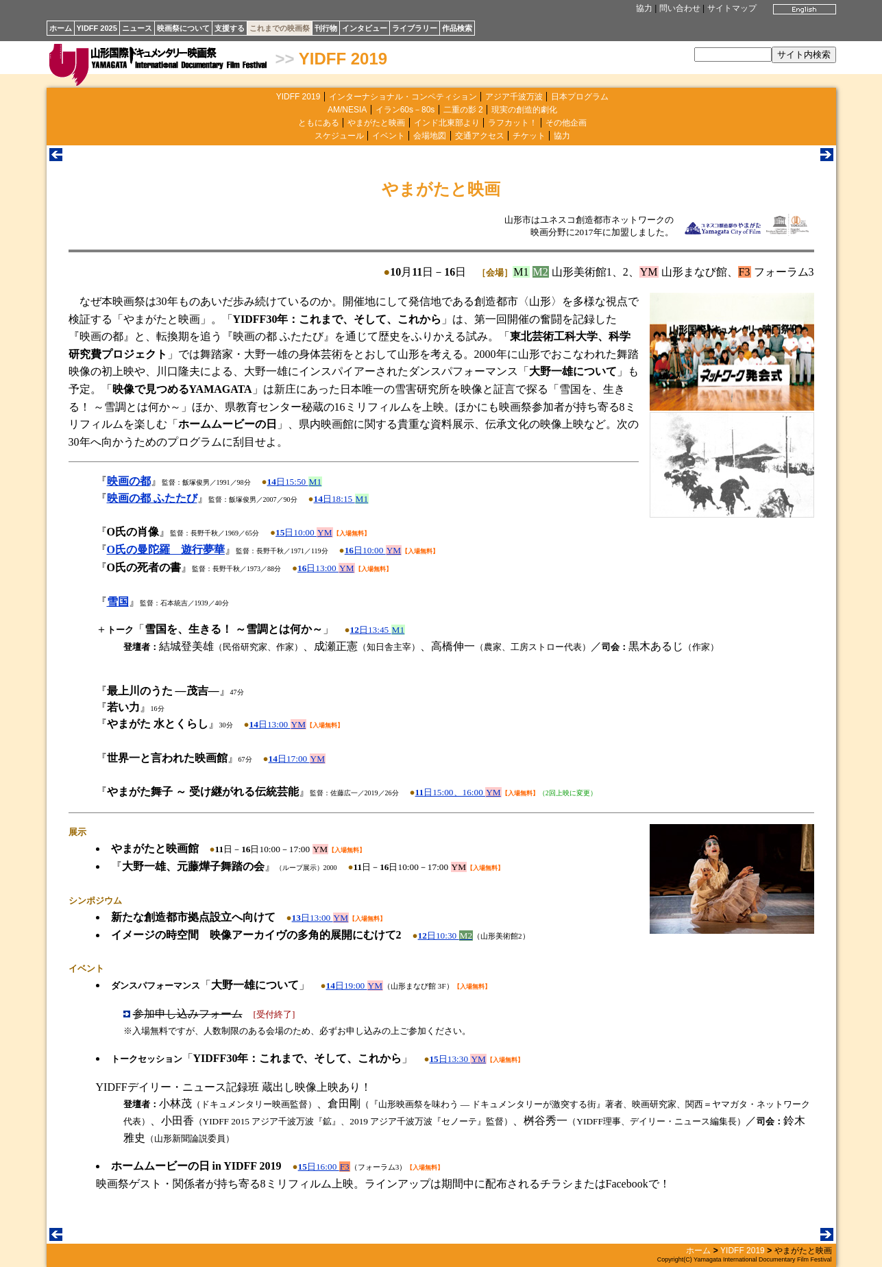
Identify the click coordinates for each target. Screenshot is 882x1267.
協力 (644, 8)
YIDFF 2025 (97, 28)
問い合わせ (679, 8)
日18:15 (341, 499)
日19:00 (355, 985)
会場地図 (429, 136)
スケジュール (339, 136)
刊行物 (326, 28)
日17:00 (297, 758)
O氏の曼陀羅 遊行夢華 (166, 549)
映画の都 (129, 481)
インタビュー (364, 28)
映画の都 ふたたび (152, 498)
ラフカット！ (512, 123)
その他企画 (566, 123)
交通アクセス (479, 136)
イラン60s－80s (405, 109)
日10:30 (446, 935)
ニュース (137, 28)
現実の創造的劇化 (524, 109)
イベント (388, 136)
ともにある (318, 123)
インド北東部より (447, 123)
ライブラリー (414, 28)
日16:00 (324, 1166)
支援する (230, 28)
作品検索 (457, 28)
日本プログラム (580, 96)
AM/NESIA (347, 109)
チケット (529, 136)
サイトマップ (732, 8)
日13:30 (458, 1059)
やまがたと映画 (376, 123)
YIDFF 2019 (343, 58)
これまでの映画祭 (279, 28)
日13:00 (326, 568)
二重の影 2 (463, 109)
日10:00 (304, 532)
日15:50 (295, 481)
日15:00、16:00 (458, 792)
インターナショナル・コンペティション (403, 96)
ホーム (60, 28)
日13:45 (378, 630)
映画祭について (183, 28)
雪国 (118, 601)
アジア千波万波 (514, 96)
